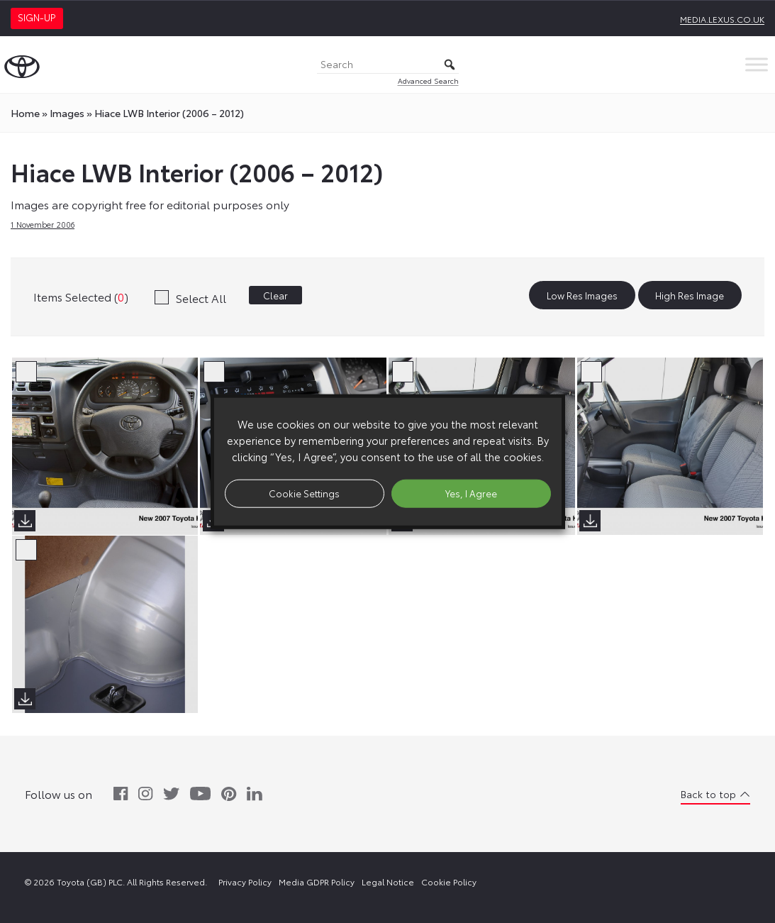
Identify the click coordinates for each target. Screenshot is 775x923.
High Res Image (689, 295)
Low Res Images (582, 295)
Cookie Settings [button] (304, 493)
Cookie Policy (448, 881)
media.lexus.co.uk (722, 19)
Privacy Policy (245, 881)
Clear (275, 295)
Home (25, 113)
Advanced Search (428, 80)
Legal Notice (388, 881)
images (67, 113)
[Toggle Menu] (756, 64)
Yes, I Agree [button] (471, 493)
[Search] (388, 65)
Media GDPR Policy (317, 881)
